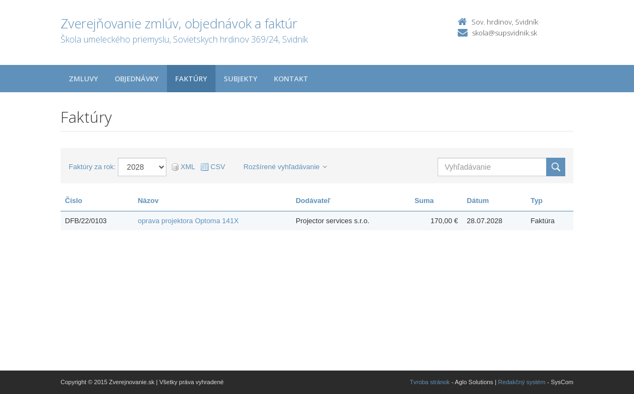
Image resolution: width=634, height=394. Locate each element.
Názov (147, 200)
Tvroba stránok (430, 382)
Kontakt (291, 78)
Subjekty (241, 78)
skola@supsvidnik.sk (504, 33)
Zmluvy (83, 78)
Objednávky (137, 78)
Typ (536, 200)
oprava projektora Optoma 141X (187, 221)
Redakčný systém (522, 382)
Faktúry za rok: (92, 167)
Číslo (73, 200)
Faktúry (191, 78)
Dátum (478, 200)
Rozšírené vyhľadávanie (285, 167)
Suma (424, 200)
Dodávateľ (313, 200)
